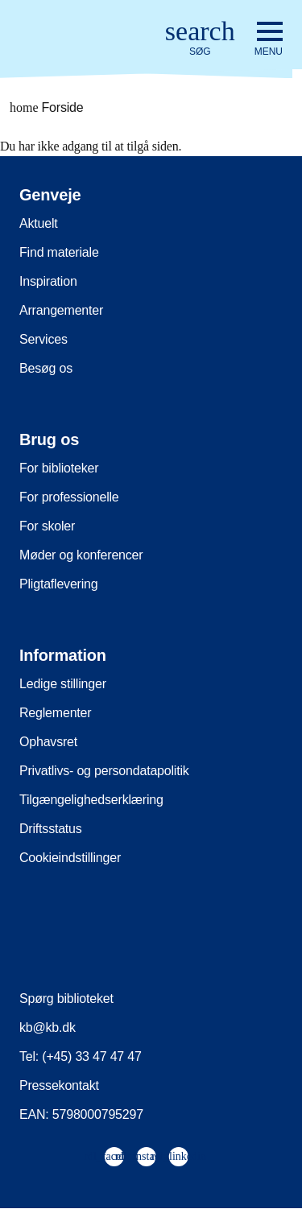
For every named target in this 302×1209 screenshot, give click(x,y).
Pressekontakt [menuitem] (59, 1085)
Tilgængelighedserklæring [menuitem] (91, 800)
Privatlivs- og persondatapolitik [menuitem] (104, 771)
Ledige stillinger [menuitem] (62, 684)
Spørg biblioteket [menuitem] (66, 998)
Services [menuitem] (43, 339)
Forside (47, 108)
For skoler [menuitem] (47, 526)
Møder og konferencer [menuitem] (81, 555)
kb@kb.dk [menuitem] (47, 1027)
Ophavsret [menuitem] (48, 742)
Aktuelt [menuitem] (38, 223)
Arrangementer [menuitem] (61, 310)
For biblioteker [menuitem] (58, 468)
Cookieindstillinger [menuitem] (70, 857)
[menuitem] (113, 1156)
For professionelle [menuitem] (69, 497)
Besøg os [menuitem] (45, 368)
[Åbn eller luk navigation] (268, 39)
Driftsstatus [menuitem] (50, 829)
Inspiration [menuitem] (48, 281)
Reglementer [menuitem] (55, 713)
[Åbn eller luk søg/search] (200, 39)
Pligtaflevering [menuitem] (58, 584)
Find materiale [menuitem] (59, 252)
